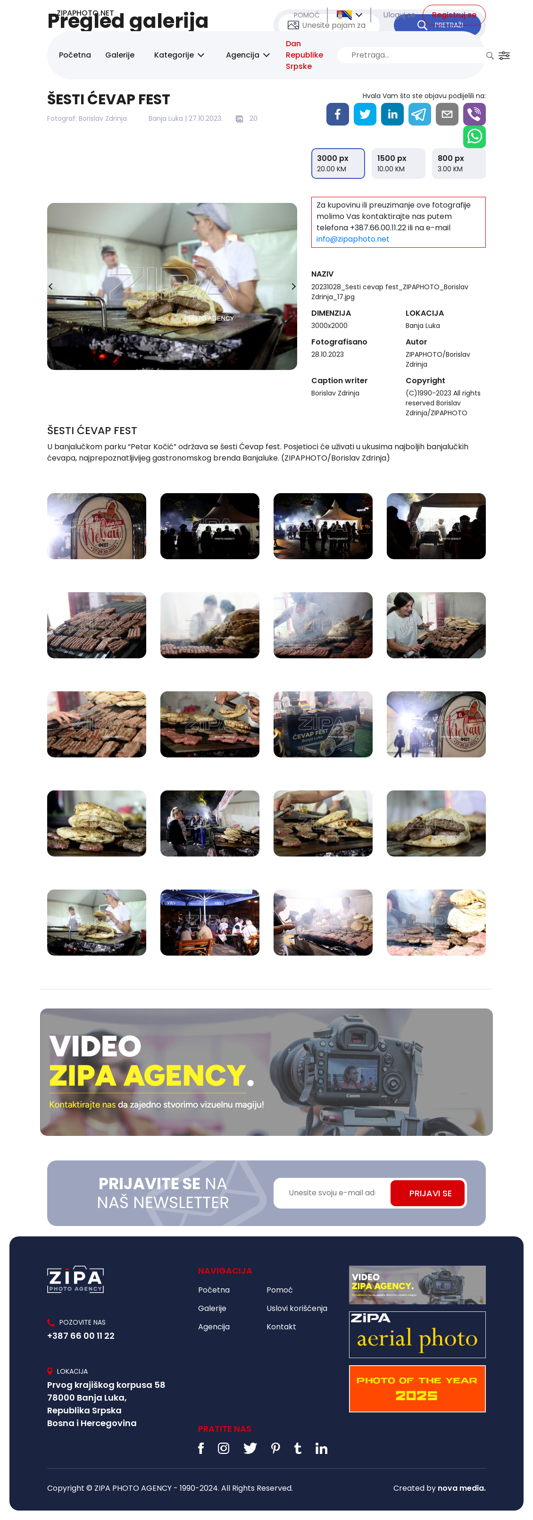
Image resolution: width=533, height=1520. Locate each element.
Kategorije (174, 55)
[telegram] (419, 114)
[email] (447, 114)
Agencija (242, 55)
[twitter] (365, 114)
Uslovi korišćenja (296, 1308)
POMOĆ (307, 15)
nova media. (462, 1488)
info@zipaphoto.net (353, 239)
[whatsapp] (474, 137)
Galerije (119, 55)
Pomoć (279, 1290)
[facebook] (337, 114)
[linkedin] (392, 114)
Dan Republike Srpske (304, 55)
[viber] (474, 114)
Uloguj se (399, 14)
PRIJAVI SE (430, 1193)
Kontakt (281, 1326)
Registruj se (454, 14)
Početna (75, 55)
